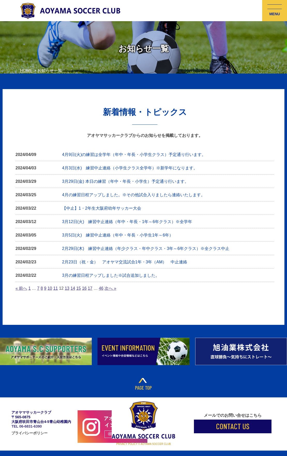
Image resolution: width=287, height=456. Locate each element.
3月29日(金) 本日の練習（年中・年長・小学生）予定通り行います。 (125, 181)
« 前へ (21, 288)
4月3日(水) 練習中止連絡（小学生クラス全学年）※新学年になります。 (130, 168)
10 (50, 288)
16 (84, 288)
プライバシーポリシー (29, 433)
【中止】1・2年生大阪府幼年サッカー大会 (101, 208)
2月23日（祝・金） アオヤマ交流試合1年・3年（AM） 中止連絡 (124, 262)
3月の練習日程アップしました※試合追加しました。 (111, 275)
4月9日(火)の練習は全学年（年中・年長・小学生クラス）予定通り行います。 (134, 154)
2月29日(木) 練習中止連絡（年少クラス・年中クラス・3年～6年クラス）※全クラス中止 (145, 248)
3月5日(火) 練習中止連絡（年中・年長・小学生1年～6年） (117, 235)
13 (67, 288)
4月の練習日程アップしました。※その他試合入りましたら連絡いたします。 (133, 195)
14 (73, 288)
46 (101, 288)
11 (55, 288)
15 (78, 288)
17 (90, 288)
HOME (26, 70)
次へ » (110, 288)
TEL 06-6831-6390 (26, 426)
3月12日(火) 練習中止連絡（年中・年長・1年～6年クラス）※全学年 (127, 221)
